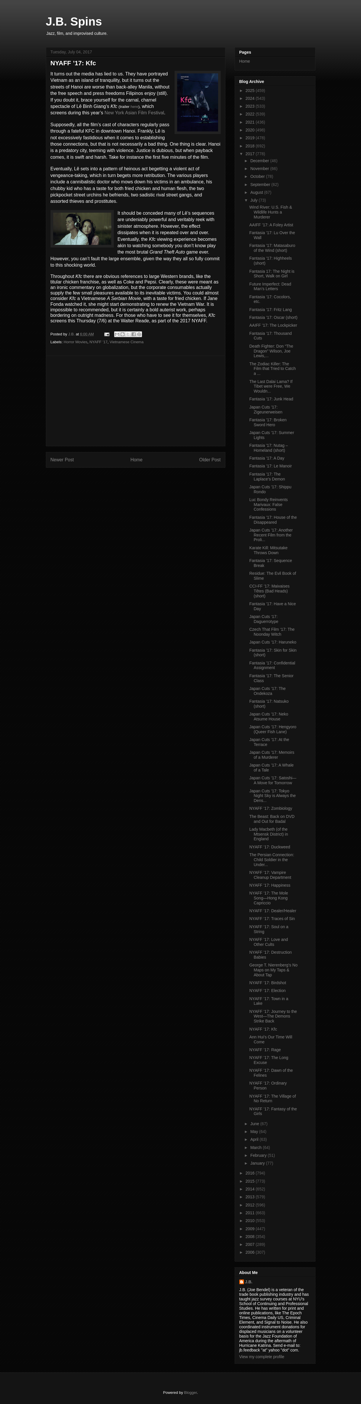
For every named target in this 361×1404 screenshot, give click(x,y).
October (258, 176)
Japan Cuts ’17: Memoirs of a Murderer (271, 755)
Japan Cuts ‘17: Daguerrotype (263, 619)
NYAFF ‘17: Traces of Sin (272, 918)
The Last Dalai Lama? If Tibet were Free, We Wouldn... (270, 386)
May (254, 1131)
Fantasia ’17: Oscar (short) (273, 317)
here (134, 106)
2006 (250, 1252)
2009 (250, 1228)
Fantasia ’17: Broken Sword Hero (267, 422)
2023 (250, 106)
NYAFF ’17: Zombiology (270, 808)
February (259, 1155)
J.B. (249, 1282)
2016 (250, 1173)
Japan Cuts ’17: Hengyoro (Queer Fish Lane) (272, 729)
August (257, 192)
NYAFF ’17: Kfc (263, 1029)
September (260, 184)
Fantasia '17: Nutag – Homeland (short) (268, 448)
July (254, 200)
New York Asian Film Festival (134, 112)
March (256, 1147)
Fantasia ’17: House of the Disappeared (273, 520)
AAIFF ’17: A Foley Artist (271, 225)
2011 (250, 1212)
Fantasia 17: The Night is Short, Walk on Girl (271, 274)
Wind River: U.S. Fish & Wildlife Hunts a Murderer (270, 212)
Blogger (190, 1392)
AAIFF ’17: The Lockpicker (273, 325)
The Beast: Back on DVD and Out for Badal (271, 819)
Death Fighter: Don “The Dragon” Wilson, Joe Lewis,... (271, 351)
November (260, 168)
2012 (250, 1205)
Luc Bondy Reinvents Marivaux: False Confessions (268, 504)
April (255, 1139)
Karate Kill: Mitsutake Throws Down (268, 550)
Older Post (210, 459)
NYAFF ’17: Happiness (269, 885)
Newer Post (62, 459)
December (260, 160)
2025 (250, 90)
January (258, 1163)
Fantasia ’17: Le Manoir (270, 466)
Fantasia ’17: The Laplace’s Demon (267, 476)
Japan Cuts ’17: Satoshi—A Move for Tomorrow (272, 780)
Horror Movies (75, 342)
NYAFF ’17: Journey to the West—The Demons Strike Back (273, 1016)
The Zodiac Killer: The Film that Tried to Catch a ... (272, 369)
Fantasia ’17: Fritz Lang (270, 309)
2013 (250, 1197)
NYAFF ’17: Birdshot (267, 982)
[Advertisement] (136, 401)
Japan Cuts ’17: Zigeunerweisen (265, 409)
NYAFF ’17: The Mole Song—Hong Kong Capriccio (268, 898)
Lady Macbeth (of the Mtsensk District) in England (268, 834)
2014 (250, 1189)
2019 (250, 137)
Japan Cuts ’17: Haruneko (272, 642)
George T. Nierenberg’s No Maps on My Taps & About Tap (273, 970)
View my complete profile (261, 1356)
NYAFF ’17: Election (267, 990)
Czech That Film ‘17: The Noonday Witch (271, 632)
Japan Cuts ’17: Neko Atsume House (268, 716)
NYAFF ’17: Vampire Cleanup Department (270, 875)
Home (136, 459)
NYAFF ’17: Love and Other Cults (268, 942)
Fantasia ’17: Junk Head (271, 399)
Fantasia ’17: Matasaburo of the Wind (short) (272, 248)
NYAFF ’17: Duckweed (269, 847)
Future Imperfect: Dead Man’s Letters (270, 286)
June (255, 1123)
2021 (250, 122)
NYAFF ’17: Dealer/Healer (272, 910)
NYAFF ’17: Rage (265, 1049)
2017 (250, 153)
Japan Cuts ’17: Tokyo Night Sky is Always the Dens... (272, 796)
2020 (250, 130)
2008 (250, 1236)
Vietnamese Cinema (126, 342)
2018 (250, 146)
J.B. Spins (74, 21)
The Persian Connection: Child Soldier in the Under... (271, 859)
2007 (250, 1244)
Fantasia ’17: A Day (266, 458)
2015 (250, 1181)
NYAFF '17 (98, 342)
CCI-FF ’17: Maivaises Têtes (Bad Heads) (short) (269, 591)
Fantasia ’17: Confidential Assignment (272, 665)
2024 (250, 98)
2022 (250, 114)
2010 (250, 1220)
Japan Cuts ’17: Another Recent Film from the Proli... (270, 535)
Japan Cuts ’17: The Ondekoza (267, 691)
